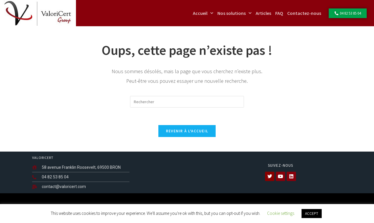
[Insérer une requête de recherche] (187, 102)
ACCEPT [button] (311, 213)
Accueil (203, 12)
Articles (263, 13)
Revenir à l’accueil (187, 131)
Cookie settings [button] (280, 213)
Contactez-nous (304, 13)
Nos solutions (234, 12)
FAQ (279, 13)
